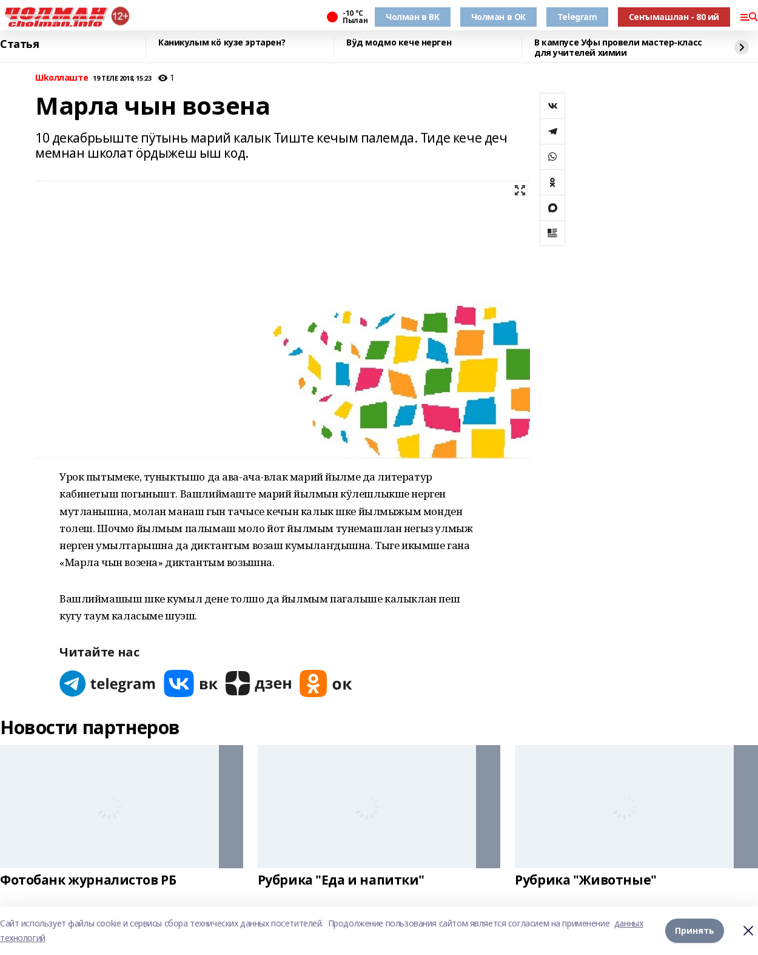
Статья (19, 44)
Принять (694, 930)
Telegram (577, 16)
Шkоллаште (61, 78)
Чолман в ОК (498, 16)
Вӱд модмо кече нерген (398, 43)
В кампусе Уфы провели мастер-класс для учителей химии (618, 48)
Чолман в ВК (412, 16)
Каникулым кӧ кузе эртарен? (221, 43)
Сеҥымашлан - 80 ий (674, 16)
